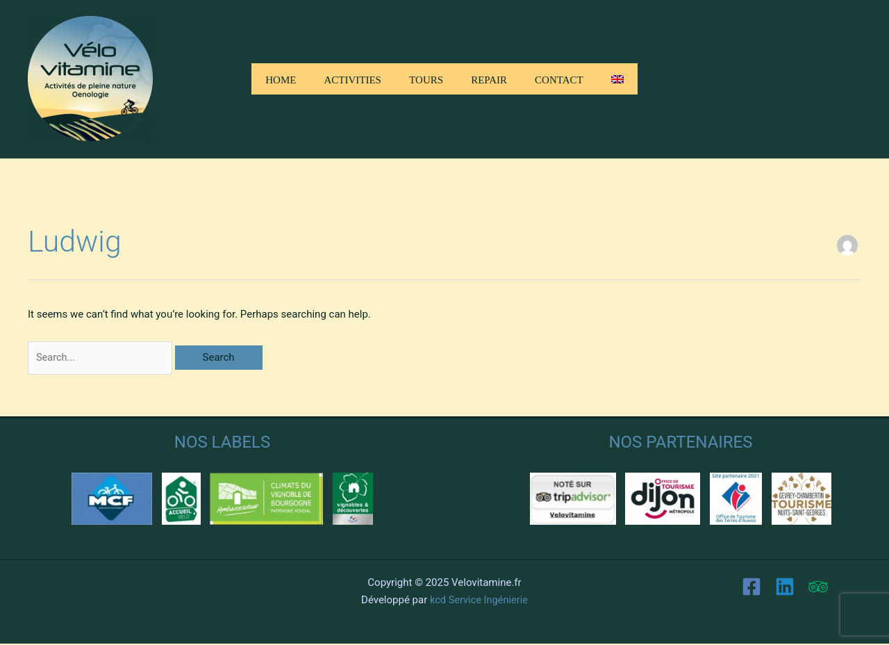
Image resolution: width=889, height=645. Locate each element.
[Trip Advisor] (818, 588)
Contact (559, 78)
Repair (489, 78)
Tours (426, 78)
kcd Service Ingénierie (479, 600)
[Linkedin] (784, 588)
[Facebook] (751, 588)
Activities (352, 78)
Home (280, 78)
